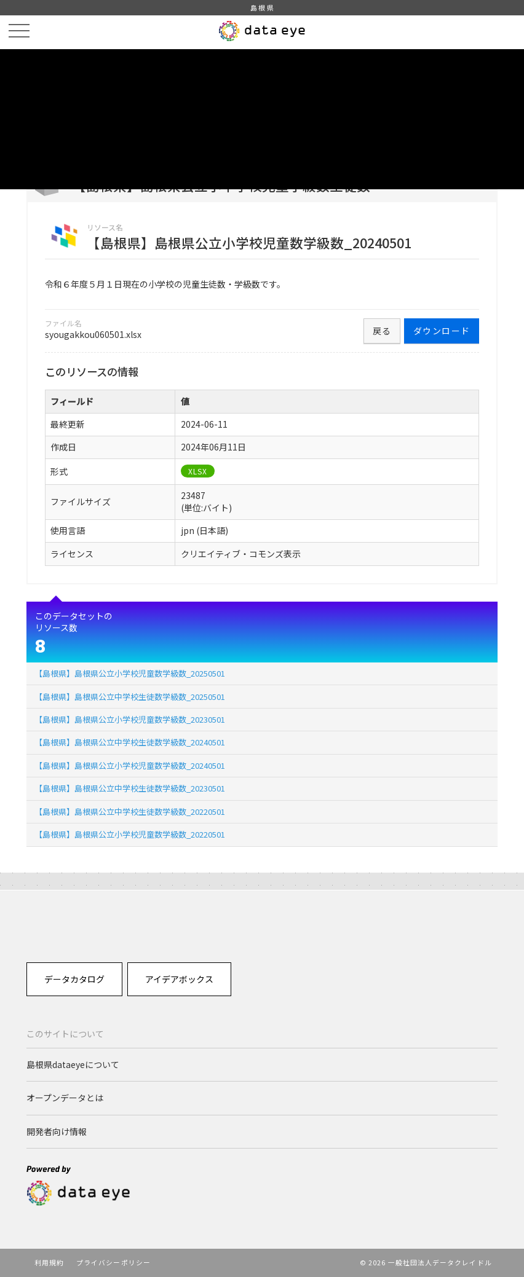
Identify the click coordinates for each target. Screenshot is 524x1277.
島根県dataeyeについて (72, 1064)
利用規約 (49, 1262)
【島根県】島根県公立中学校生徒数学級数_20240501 (129, 742)
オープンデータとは (64, 1097)
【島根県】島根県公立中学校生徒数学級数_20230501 (129, 788)
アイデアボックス (179, 979)
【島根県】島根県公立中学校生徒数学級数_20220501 (129, 811)
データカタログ (74, 979)
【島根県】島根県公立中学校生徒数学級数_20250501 (129, 696)
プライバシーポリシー (113, 1262)
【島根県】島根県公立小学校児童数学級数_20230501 (129, 719)
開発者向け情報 (56, 1131)
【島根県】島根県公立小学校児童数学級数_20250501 (129, 673)
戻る (382, 330)
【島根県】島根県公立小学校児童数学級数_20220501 (129, 834)
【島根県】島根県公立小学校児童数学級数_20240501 (129, 765)
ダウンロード (441, 330)
